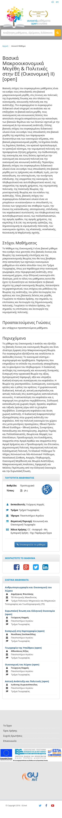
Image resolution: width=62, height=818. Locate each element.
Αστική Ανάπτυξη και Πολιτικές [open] (27, 681)
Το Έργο (7, 725)
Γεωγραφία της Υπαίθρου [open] (23, 647)
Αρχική (5, 46)
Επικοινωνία (9, 740)
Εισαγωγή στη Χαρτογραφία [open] (25, 630)
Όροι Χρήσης (10, 730)
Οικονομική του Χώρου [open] (22, 664)
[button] (57, 32)
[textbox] (28, 32)
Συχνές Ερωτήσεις (12, 735)
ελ (53, 1)
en (57, 1)
